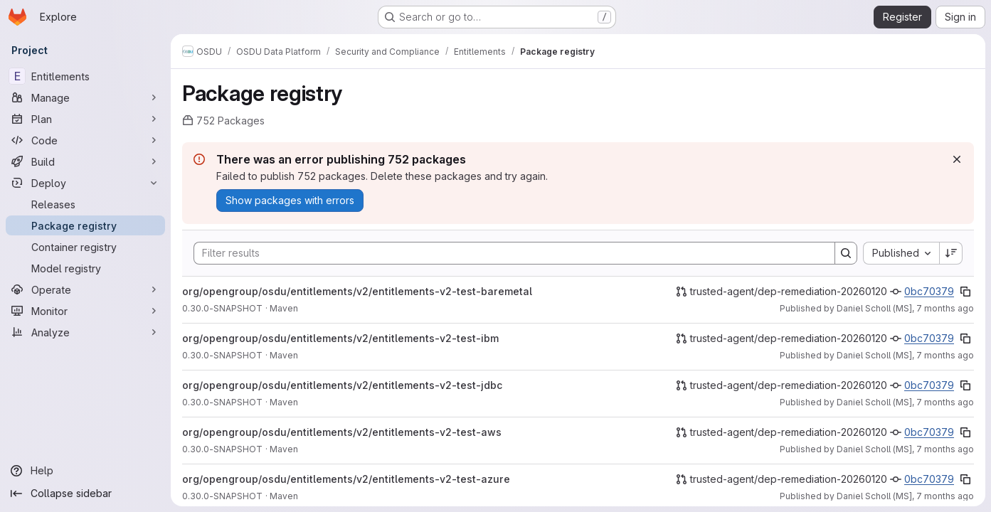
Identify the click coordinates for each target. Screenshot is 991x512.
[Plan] (85, 119)
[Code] (85, 140)
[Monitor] (85, 311)
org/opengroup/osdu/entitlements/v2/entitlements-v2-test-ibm (340, 338)
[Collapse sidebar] (85, 493)
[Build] (85, 161)
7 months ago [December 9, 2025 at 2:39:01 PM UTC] (945, 449)
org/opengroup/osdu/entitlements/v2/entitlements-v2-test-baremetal (357, 291)
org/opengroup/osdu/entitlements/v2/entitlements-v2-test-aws (342, 432)
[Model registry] (85, 268)
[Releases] (85, 204)
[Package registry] (85, 225)
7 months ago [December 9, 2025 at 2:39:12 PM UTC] (945, 355)
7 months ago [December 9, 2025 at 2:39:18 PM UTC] (945, 308)
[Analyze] (85, 332)
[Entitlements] (85, 76)
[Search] (507, 253)
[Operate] (85, 289)
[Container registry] (85, 247)
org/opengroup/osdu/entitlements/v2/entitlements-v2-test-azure (346, 479)
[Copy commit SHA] (965, 291)
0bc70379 (929, 291)
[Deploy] (85, 183)
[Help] (85, 471)
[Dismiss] (956, 159)
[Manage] (85, 97)
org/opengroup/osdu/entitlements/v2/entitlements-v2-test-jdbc (342, 385)
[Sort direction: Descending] (951, 253)
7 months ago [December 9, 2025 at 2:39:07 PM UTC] (945, 402)
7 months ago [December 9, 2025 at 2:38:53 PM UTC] (945, 496)
